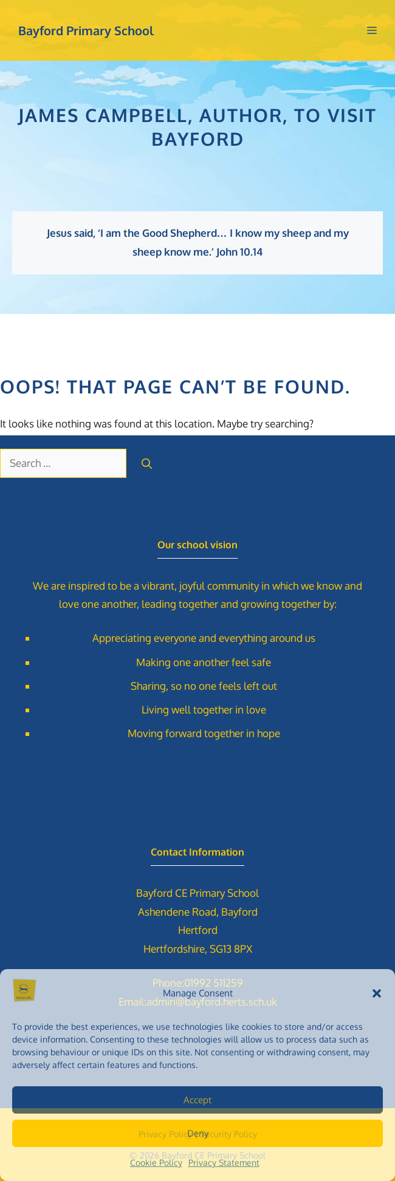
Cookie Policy (156, 1162)
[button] (377, 993)
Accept (197, 1100)
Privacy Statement (223, 1162)
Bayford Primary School (86, 30)
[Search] (147, 463)
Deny (197, 1133)
